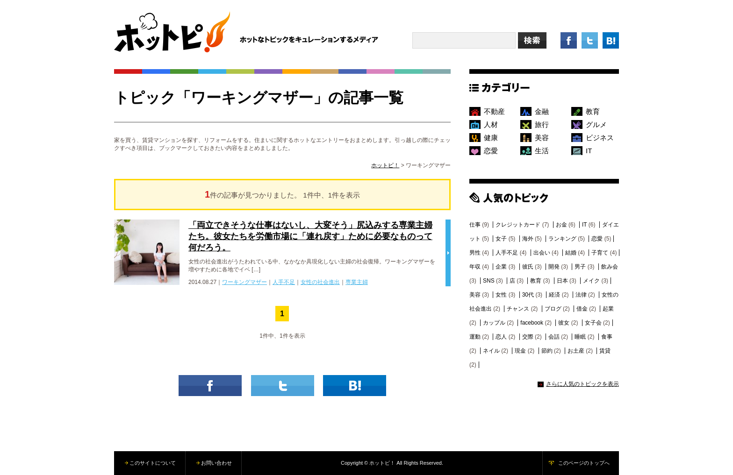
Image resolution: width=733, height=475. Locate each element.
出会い (541, 252)
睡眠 (580, 336)
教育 (593, 111)
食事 (606, 336)
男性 (475, 252)
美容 (542, 138)
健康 (491, 138)
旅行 (542, 124)
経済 (554, 294)
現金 (520, 350)
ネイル (491, 350)
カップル (494, 322)
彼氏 (527, 266)
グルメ (596, 124)
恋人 (501, 336)
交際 (527, 336)
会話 (554, 336)
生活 (542, 151)
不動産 (494, 111)
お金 (561, 224)
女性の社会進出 (320, 282)
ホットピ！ (385, 165)
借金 (582, 308)
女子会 (593, 322)
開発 (554, 266)
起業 (608, 308)
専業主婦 (356, 282)
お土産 (576, 350)
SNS (489, 280)
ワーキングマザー (244, 282)
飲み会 (609, 266)
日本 (562, 280)
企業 (501, 266)
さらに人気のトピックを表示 (582, 384)
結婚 (570, 252)
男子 (580, 266)
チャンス (518, 308)
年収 (475, 266)
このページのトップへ (584, 463)
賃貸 (605, 350)
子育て (599, 252)
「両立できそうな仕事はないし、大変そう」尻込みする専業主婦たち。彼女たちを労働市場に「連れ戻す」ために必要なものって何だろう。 (310, 236)
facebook (531, 322)
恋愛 (491, 151)
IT (589, 151)
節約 (547, 350)
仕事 (475, 224)
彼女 (563, 322)
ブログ (553, 308)
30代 (528, 294)
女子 (501, 238)
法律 (581, 294)
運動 (475, 336)
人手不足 (284, 282)
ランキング (562, 238)
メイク (591, 280)
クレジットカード (518, 224)
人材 (491, 124)
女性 (501, 294)
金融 (542, 111)
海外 (527, 238)
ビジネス (600, 138)
